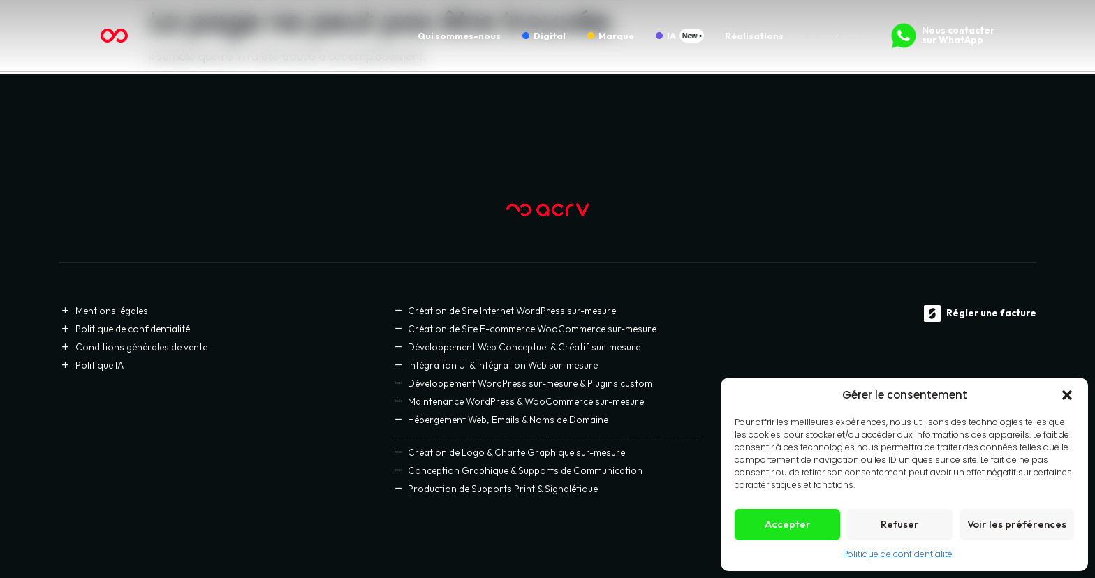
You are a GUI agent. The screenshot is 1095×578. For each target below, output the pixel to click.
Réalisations (754, 35)
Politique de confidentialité (898, 554)
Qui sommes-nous (459, 35)
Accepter (788, 524)
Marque (616, 35)
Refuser (900, 524)
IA (671, 35)
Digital (550, 35)
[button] (1067, 395)
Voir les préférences (1016, 524)
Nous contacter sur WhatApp (958, 35)
